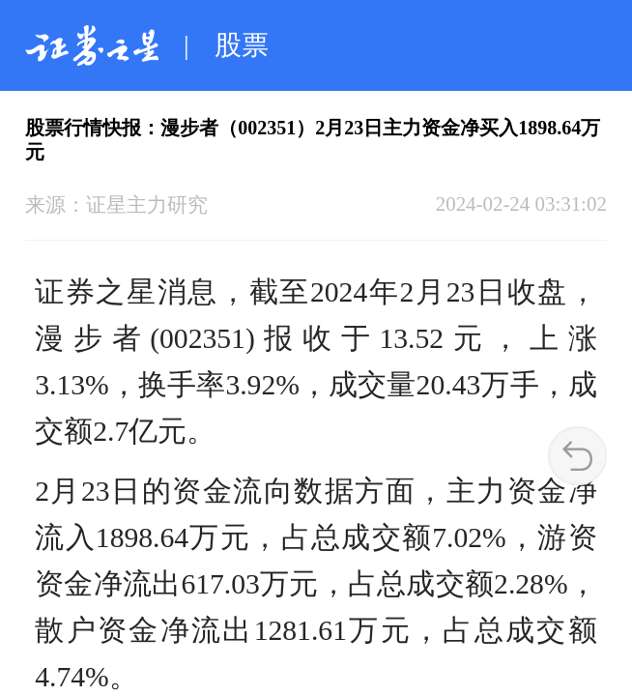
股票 (242, 45)
